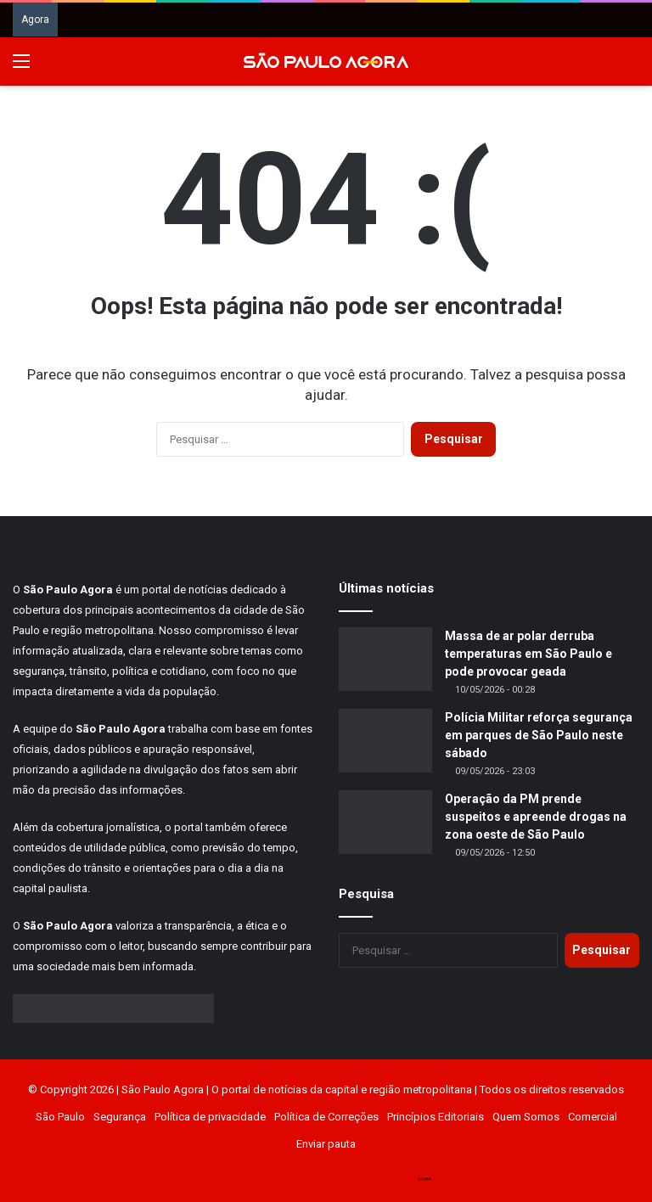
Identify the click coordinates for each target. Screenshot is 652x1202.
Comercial (592, 1116)
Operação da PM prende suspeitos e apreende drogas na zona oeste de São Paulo (536, 816)
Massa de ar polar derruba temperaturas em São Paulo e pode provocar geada (528, 653)
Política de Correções (326, 1116)
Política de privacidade (210, 1116)
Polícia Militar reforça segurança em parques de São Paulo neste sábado (538, 735)
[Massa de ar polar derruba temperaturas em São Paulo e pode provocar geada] (385, 659)
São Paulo (60, 1116)
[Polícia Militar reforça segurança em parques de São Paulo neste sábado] (385, 740)
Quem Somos (525, 1116)
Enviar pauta (326, 1143)
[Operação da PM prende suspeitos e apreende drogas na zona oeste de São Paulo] (385, 822)
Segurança (119, 1116)
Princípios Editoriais (435, 1116)
